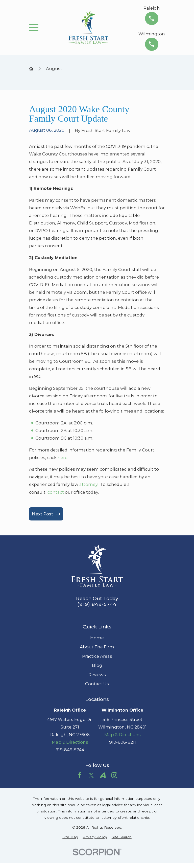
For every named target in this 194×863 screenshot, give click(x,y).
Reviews (97, 674)
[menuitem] (70, 837)
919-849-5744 (70, 749)
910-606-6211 (122, 742)
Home (97, 637)
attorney (88, 484)
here (62, 457)
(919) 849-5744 (96, 604)
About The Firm (97, 646)
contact (55, 492)
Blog (97, 665)
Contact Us (97, 683)
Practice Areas (97, 656)
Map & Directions (70, 742)
